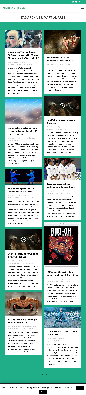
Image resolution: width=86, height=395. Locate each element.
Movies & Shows (52, 127)
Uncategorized (12, 138)
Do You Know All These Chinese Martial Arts (62, 333)
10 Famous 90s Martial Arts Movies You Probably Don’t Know (62, 273)
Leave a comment (26, 64)
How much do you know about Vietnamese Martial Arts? (22, 190)
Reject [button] (43, 392)
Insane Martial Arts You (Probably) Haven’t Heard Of (60, 59)
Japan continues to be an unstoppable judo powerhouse (61, 185)
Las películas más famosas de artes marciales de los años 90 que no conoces (22, 131)
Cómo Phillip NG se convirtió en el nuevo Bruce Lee (23, 255)
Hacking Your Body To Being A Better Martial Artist (22, 321)
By (19, 62)
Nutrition (16, 326)
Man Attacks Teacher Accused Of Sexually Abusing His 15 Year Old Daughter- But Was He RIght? (23, 55)
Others (49, 64)
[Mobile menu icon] (82, 8)
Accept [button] (80, 388)
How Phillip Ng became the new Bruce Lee (61, 121)
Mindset (10, 62)
